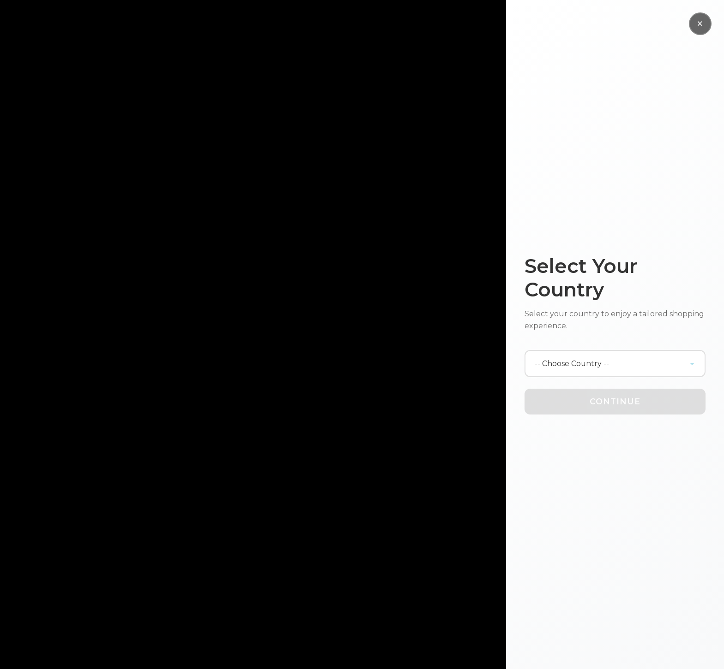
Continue (615, 402)
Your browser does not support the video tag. (253, 334)
